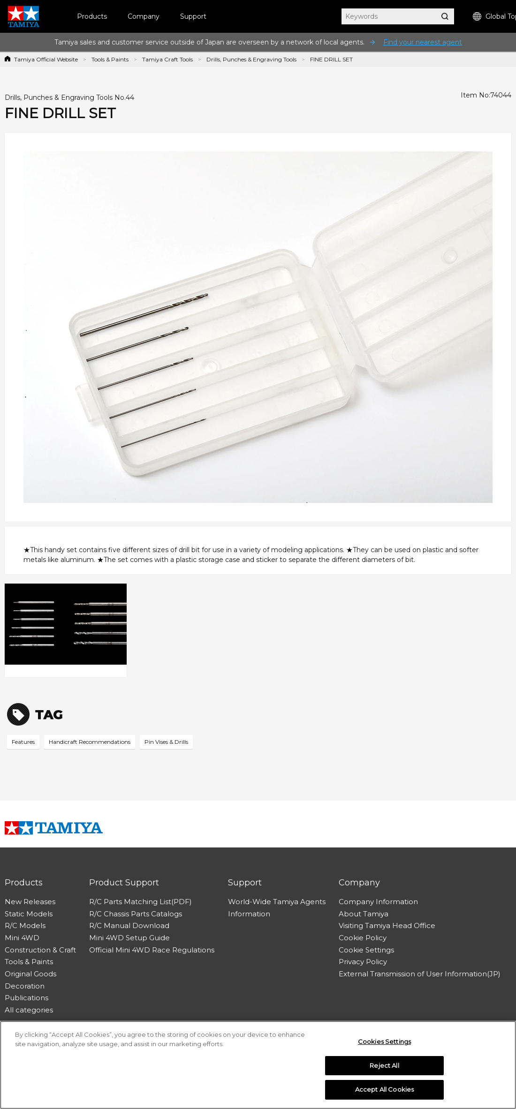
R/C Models (25, 925)
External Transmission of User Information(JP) (420, 973)
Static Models (29, 913)
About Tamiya (363, 913)
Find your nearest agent (422, 42)
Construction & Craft (40, 949)
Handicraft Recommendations (89, 741)
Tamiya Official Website (46, 59)
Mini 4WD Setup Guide (129, 937)
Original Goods (30, 973)
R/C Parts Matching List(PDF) (140, 901)
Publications (26, 997)
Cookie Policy (363, 937)
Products (92, 16)
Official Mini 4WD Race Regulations (151, 949)
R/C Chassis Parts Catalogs (135, 913)
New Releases (30, 901)
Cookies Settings (384, 1041)
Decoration (25, 986)
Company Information (378, 901)
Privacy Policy (363, 961)
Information (249, 913)
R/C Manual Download (129, 925)
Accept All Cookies (384, 1089)
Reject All (384, 1065)
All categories (29, 1009)
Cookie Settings (366, 949)
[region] (258, 1065)
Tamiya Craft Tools (167, 59)
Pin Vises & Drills (166, 741)
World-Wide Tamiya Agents (277, 901)
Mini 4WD (22, 937)
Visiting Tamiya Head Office (387, 925)
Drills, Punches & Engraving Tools (251, 59)
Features (23, 741)
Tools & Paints (110, 59)
